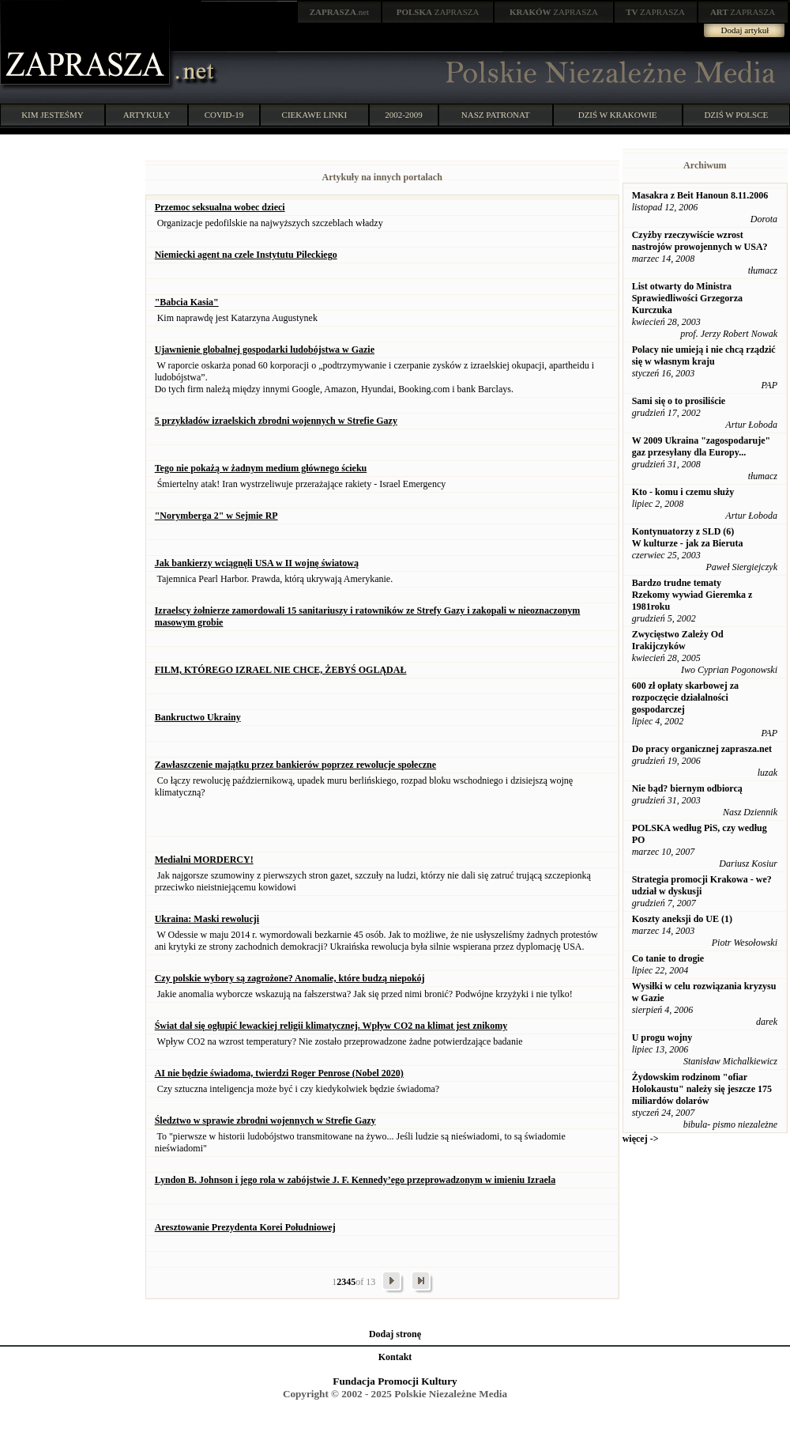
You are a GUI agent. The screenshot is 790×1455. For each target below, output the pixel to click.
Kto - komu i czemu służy (683, 491)
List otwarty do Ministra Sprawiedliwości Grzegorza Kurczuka (687, 298)
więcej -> (641, 1138)
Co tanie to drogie (668, 958)
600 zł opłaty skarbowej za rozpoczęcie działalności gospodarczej (685, 697)
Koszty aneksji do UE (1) (682, 918)
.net (340, 12)
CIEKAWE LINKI (315, 114)
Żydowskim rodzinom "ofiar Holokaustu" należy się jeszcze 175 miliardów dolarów (702, 1088)
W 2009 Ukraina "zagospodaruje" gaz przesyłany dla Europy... (701, 446)
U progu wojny (662, 1037)
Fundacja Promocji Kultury (395, 1381)
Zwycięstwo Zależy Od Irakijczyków (678, 640)
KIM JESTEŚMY (52, 114)
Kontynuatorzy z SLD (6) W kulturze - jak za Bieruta (687, 537)
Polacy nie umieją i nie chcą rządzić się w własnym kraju (704, 355)
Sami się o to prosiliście (678, 400)
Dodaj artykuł (745, 30)
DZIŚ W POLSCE (736, 114)
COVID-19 (224, 114)
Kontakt (395, 1356)
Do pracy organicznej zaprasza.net (702, 748)
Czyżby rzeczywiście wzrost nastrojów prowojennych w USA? (700, 240)
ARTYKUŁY (147, 114)
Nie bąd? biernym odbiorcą (687, 788)
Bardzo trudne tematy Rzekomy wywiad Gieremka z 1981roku (692, 594)
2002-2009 (404, 114)
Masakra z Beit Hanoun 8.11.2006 (700, 195)
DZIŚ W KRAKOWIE (617, 114)
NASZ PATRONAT (495, 114)
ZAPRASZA (438, 12)
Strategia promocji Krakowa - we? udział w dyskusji (702, 885)
